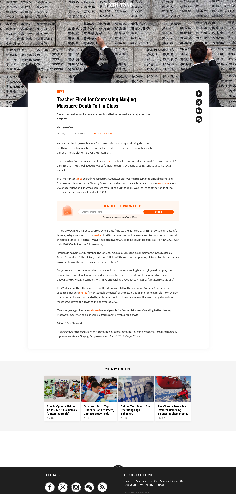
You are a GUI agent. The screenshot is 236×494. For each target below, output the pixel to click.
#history (108, 133)
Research (164, 481)
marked (98, 235)
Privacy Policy (146, 485)
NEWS (60, 91)
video (79, 178)
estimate (163, 183)
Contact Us (177, 481)
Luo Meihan (66, 127)
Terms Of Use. (132, 217)
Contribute (141, 481)
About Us (127, 481)
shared (83, 292)
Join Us (153, 481)
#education (96, 133)
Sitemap (160, 485)
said (109, 161)
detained (94, 310)
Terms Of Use (129, 485)
